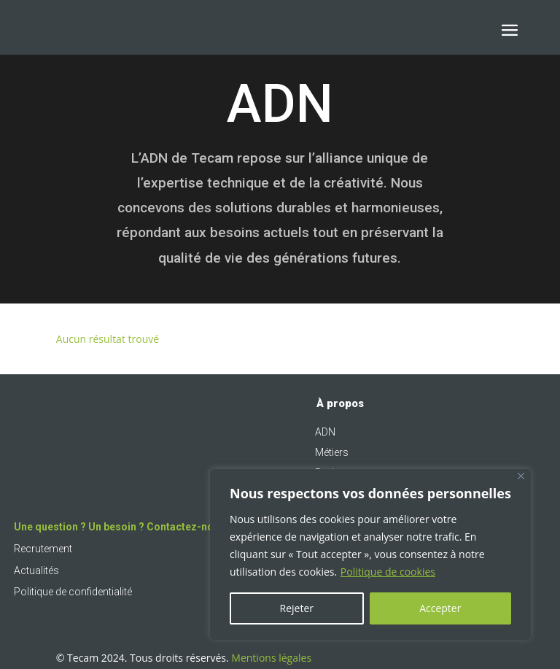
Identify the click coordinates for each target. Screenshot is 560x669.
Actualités (36, 570)
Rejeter (297, 608)
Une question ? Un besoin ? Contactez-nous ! (122, 527)
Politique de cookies (388, 572)
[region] (370, 554)
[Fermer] (521, 476)
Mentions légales (271, 658)
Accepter (440, 608)
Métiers (332, 452)
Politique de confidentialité (73, 592)
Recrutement (43, 548)
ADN (325, 432)
